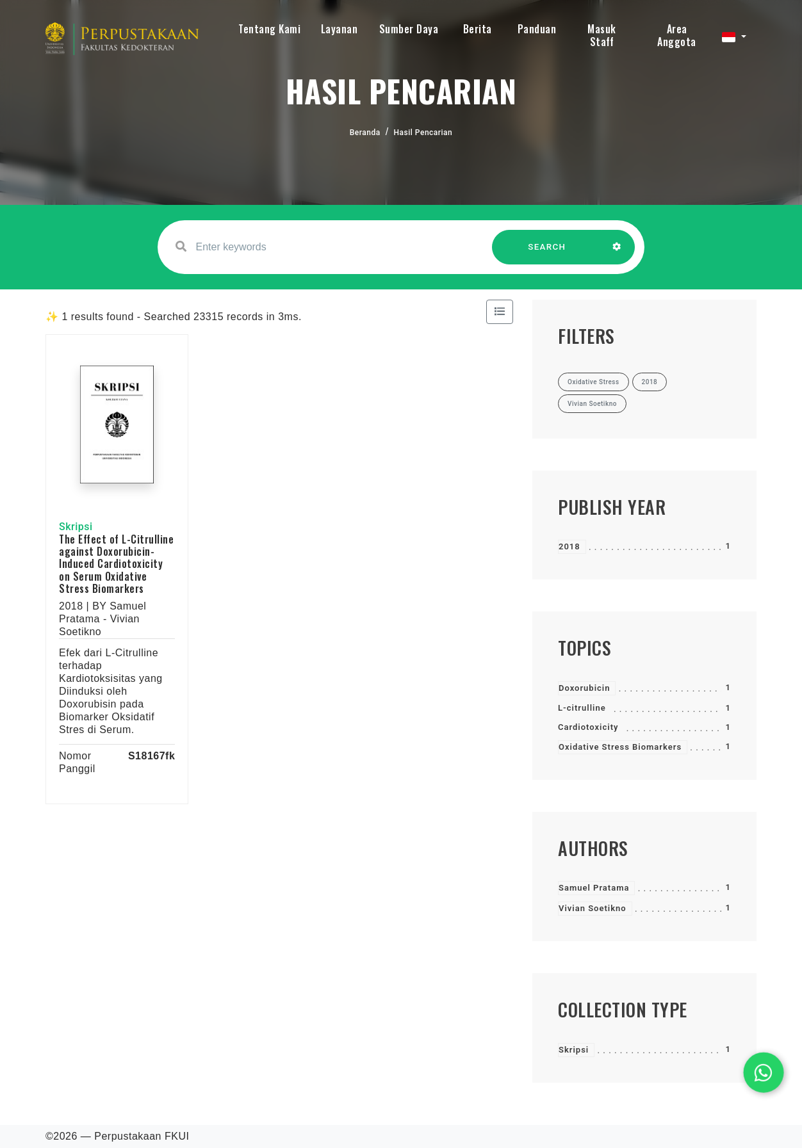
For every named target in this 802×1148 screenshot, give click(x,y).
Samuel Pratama (594, 888)
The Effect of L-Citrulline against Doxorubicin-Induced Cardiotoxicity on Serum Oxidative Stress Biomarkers (116, 563)
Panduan (537, 28)
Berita (477, 28)
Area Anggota (676, 35)
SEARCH (547, 253)
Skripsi (574, 1050)
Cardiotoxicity (588, 727)
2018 (569, 546)
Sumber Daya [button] (409, 28)
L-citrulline (582, 708)
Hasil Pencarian (423, 132)
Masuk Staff (601, 35)
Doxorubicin (584, 688)
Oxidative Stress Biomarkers (620, 747)
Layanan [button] (339, 28)
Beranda (365, 132)
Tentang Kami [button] (269, 28)
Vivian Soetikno (592, 908)
